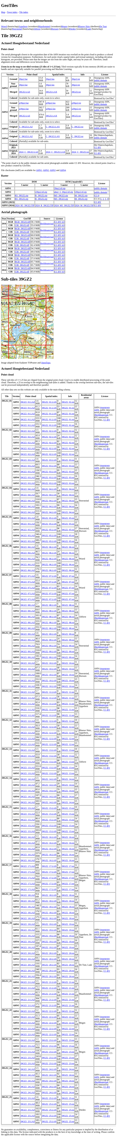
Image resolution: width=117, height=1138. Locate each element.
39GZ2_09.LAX (49, 634)
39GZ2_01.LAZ (27, 402)
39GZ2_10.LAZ (27, 663)
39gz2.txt (76, 79)
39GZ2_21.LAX (49, 982)
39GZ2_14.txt (68, 779)
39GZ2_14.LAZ (27, 779)
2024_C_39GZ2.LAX (55, 152)
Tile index (23, 12)
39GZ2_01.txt (68, 402)
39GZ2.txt (76, 92)
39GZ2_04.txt (68, 489)
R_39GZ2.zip (41, 195)
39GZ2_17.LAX (49, 866)
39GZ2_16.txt (68, 837)
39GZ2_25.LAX (49, 1098)
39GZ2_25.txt (68, 1098)
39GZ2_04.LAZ (27, 489)
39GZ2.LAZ (24, 92)
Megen (64, 26)
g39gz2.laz (24, 103)
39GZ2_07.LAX (49, 576)
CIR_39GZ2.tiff (22, 225)
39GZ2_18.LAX (49, 895)
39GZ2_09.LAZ (27, 634)
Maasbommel (44, 26)
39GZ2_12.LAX (49, 721)
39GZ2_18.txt (68, 895)
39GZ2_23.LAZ (27, 1040)
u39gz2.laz (24, 109)
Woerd (4, 26)
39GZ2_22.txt (68, 1011)
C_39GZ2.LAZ (26, 127)
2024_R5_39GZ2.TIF (24, 205)
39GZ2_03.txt (68, 460)
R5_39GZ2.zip (21, 195)
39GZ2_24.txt (68, 1069)
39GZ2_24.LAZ (27, 1069)
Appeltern (23, 26)
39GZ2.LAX (51, 92)
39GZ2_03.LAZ (27, 460)
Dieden (72, 29)
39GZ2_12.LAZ (27, 721)
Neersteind (17, 29)
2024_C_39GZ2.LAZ (28, 152)
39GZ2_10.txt (68, 663)
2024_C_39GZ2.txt (80, 152)
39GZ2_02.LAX (49, 431)
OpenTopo (45, 363)
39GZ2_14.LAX (49, 779)
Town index (12, 12)
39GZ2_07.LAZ (27, 576)
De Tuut (103, 26)
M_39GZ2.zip (81, 195)
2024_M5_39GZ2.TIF (64, 205)
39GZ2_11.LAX (49, 692)
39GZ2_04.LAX (49, 489)
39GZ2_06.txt (68, 547)
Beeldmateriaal (47, 223)
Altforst (37, 29)
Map (3, 12)
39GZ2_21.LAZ (27, 982)
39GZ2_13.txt (68, 750)
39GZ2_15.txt (68, 808)
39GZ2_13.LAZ (27, 750)
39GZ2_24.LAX (49, 1069)
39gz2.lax (50, 79)
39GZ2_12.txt (68, 721)
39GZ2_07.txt (68, 576)
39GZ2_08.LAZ (27, 605)
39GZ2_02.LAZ (27, 431)
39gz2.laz (23, 79)
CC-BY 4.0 (59, 222)
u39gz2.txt (76, 109)
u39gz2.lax (51, 109)
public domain (100, 80)
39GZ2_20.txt (68, 953)
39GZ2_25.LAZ (27, 1098)
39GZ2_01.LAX (49, 402)
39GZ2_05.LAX (49, 518)
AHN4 (63, 170)
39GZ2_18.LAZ (27, 895)
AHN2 (46, 170)
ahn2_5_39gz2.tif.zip (63, 192)
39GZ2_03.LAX (49, 460)
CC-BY (97, 147)
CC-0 (96, 195)
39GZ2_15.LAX (49, 808)
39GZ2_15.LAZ (27, 808)
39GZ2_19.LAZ (27, 924)
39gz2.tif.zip (59, 188)
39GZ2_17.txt (68, 866)
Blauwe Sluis (84, 26)
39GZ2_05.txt (68, 518)
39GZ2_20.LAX (49, 953)
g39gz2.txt (76, 103)
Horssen (54, 29)
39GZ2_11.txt (68, 692)
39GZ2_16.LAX (49, 837)
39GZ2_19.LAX (49, 924)
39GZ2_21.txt (68, 982)
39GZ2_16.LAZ (27, 837)
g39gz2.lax (51, 103)
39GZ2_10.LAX (49, 663)
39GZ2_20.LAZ (27, 953)
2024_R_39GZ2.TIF (44, 205)
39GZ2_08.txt (68, 605)
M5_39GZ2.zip (61, 195)
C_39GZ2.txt (77, 127)
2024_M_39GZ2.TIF (84, 205)
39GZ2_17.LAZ (27, 866)
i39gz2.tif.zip (81, 192)
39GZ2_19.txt (68, 924)
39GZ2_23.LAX (49, 1040)
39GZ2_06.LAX (49, 547)
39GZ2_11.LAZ (27, 692)
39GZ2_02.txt (68, 431)
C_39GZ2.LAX (53, 127)
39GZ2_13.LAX (49, 750)
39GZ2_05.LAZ (27, 518)
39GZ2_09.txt (68, 634)
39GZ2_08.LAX (49, 605)
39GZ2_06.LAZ (27, 547)
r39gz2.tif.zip (41, 192)
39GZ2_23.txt (68, 1040)
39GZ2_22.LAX (49, 1011)
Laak (89, 29)
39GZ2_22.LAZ (27, 1011)
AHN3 (53, 170)
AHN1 (39, 170)
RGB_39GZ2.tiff (22, 222)
